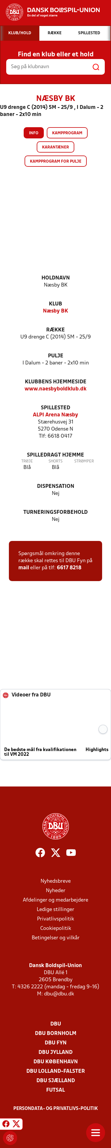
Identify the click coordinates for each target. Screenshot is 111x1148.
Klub (55, 304)
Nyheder (55, 890)
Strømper (84, 461)
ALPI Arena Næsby (55, 415)
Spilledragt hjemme (55, 455)
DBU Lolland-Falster (55, 1071)
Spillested (55, 408)
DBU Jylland (55, 1052)
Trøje (27, 461)
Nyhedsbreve (56, 881)
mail (23, 567)
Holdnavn (55, 278)
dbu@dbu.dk (59, 994)
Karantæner (55, 147)
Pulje (55, 356)
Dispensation (55, 486)
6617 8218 (69, 567)
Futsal (55, 1090)
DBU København (55, 1061)
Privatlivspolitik (55, 919)
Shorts (55, 461)
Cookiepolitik (55, 928)
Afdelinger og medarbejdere (55, 900)
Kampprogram (67, 133)
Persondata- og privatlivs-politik (55, 1109)
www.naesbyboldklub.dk (55, 389)
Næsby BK (55, 311)
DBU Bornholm (55, 1033)
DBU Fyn (56, 1043)
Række (55, 330)
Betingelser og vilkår (56, 938)
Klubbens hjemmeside (55, 382)
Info (33, 133)
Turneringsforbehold (55, 512)
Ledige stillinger (55, 909)
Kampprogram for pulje (55, 161)
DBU (55, 1024)
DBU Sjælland (55, 1080)
